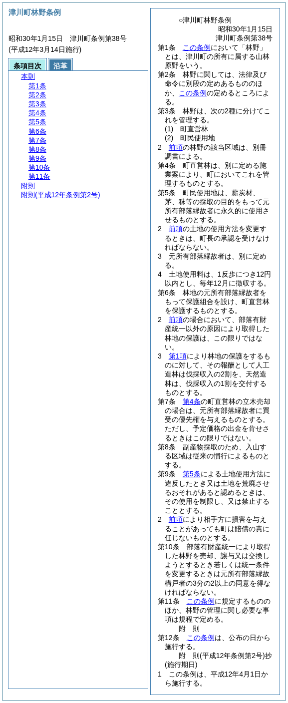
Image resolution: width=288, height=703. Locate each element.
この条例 (197, 47)
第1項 (178, 356)
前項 (176, 147)
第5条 (192, 474)
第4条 (192, 401)
